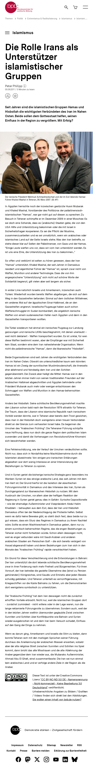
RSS (79, 745)
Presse (23, 750)
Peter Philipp (15, 86)
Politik (20, 18)
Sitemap (51, 745)
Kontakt (11, 750)
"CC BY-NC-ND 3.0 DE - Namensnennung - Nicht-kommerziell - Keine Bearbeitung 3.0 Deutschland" (60, 683)
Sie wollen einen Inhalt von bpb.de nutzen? (56, 699)
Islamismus (66, 18)
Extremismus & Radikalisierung (42, 18)
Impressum (17, 745)
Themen (9, 18)
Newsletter (66, 745)
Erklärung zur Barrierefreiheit (70, 750)
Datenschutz (35, 745)
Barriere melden (41, 750)
